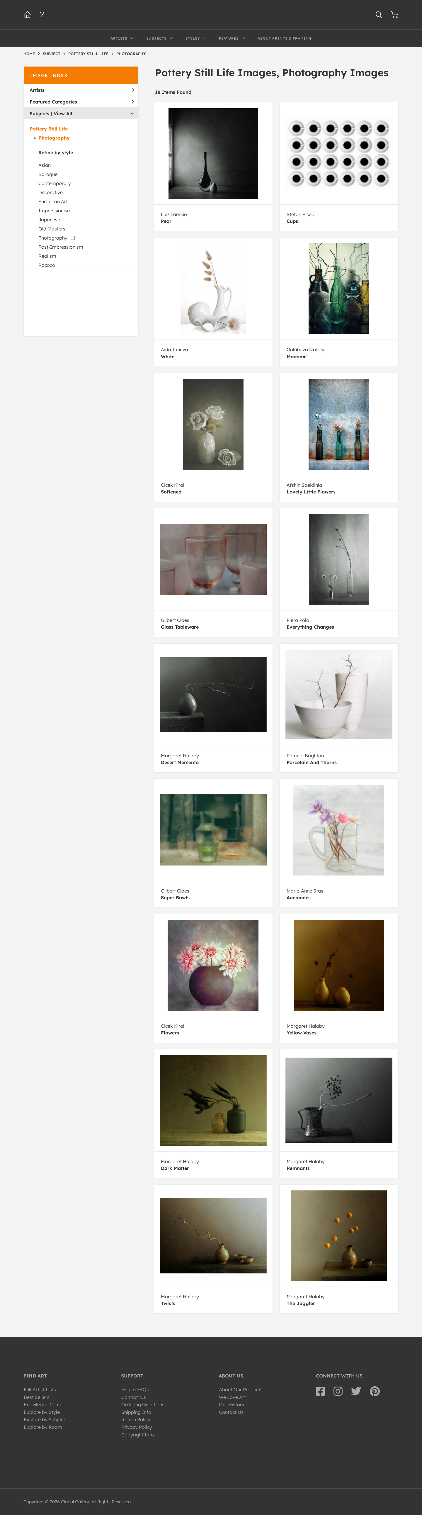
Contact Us (133, 1397)
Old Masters (51, 229)
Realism (47, 256)
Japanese (49, 220)
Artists (82, 90)
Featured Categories (82, 102)
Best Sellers (37, 1397)
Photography (54, 138)
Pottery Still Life (49, 129)
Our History (231, 1404)
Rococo (46, 265)
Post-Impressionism (60, 247)
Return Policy (135, 1419)
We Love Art (232, 1397)
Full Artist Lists (40, 1389)
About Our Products (241, 1389)
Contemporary (54, 183)
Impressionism (55, 210)
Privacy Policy (136, 1427)
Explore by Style (42, 1412)
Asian (44, 165)
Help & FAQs (135, 1389)
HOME (29, 53)
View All (63, 113)
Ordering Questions (142, 1404)
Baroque (47, 174)
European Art (53, 201)
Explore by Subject (44, 1419)
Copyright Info (137, 1435)
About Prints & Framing (285, 38)
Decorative (50, 192)
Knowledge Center (44, 1404)
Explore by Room (43, 1427)
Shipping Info (136, 1412)
